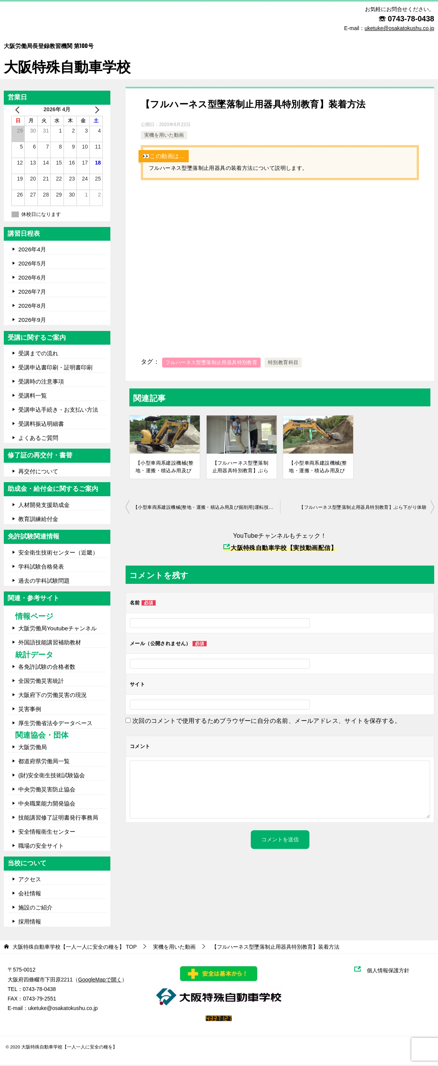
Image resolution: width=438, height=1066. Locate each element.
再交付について (38, 472)
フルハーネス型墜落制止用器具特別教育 (211, 363)
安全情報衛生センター (46, 832)
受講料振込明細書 (41, 425)
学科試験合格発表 (41, 567)
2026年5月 (32, 264)
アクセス (29, 880)
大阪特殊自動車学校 (69, 53)
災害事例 (29, 710)
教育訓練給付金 (38, 520)
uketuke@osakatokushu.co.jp (63, 1009)
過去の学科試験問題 (44, 582)
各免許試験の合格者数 (46, 668)
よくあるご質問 (38, 439)
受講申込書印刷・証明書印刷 (55, 368)
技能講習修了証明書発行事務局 (58, 818)
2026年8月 (32, 307)
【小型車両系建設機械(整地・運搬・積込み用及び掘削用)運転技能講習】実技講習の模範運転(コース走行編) (164, 467)
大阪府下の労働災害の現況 (52, 696)
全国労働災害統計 (41, 682)
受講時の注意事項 (41, 382)
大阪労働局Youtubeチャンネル (57, 629)
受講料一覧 (32, 396)
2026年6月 (32, 278)
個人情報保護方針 (392, 972)
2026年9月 (32, 321)
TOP (75, 948)
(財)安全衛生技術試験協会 (51, 776)
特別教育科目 (283, 363)
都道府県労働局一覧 (44, 762)
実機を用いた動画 (164, 136)
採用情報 (29, 922)
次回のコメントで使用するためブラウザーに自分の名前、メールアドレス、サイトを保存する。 (266, 722)
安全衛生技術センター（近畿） (58, 553)
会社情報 (29, 894)
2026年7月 (32, 292)
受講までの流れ (38, 354)
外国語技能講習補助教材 (49, 643)
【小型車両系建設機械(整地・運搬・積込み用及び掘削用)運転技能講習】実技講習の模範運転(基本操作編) (318, 467)
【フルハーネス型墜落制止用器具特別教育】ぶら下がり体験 (240, 467)
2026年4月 (32, 250)
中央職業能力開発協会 (46, 804)
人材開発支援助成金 (44, 506)
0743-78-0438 (411, 18)
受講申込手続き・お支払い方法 (58, 411)
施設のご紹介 (35, 908)
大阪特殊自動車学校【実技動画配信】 (280, 549)
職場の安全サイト (41, 847)
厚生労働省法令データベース (55, 724)
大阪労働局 (32, 748)
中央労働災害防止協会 (46, 790)
